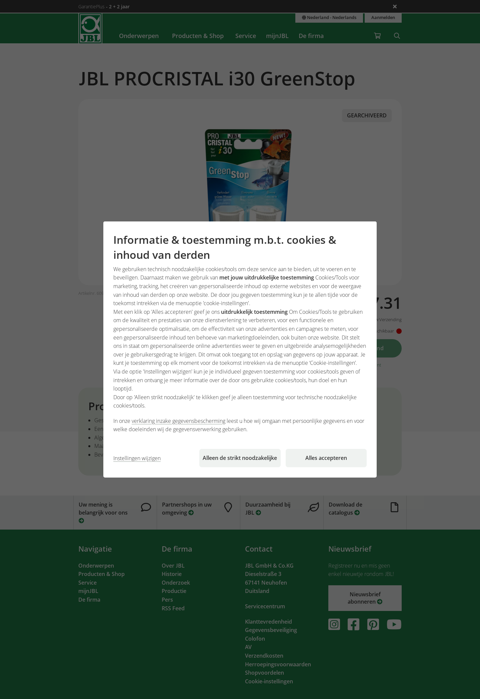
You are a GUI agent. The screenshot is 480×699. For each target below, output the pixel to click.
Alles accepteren (326, 458)
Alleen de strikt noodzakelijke (240, 458)
